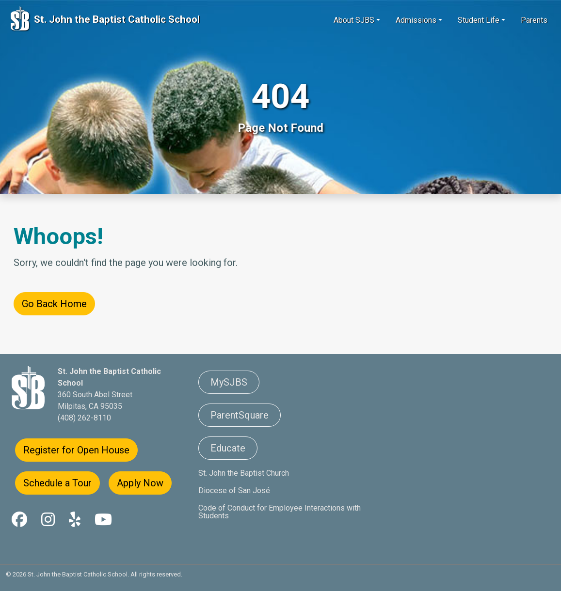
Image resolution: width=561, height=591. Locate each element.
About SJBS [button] (354, 20)
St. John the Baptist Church (243, 473)
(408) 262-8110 (84, 417)
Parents (534, 20)
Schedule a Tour (57, 483)
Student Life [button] (478, 20)
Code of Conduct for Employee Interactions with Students (279, 511)
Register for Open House (76, 450)
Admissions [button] (416, 20)
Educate (227, 448)
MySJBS (228, 382)
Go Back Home (54, 304)
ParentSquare (239, 415)
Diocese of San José (234, 490)
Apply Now (140, 483)
